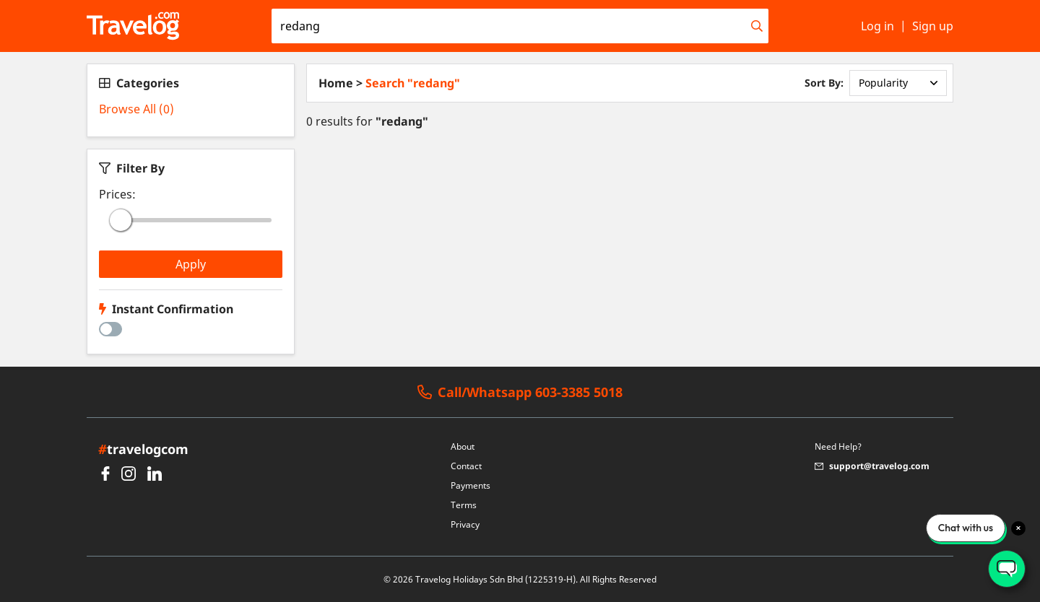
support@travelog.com (872, 466)
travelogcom (143, 449)
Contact (466, 466)
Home (335, 83)
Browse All (136, 109)
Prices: (117, 194)
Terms (464, 505)
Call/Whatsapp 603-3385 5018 (520, 392)
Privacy (465, 524)
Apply (191, 264)
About (462, 446)
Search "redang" (412, 83)
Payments (470, 485)
